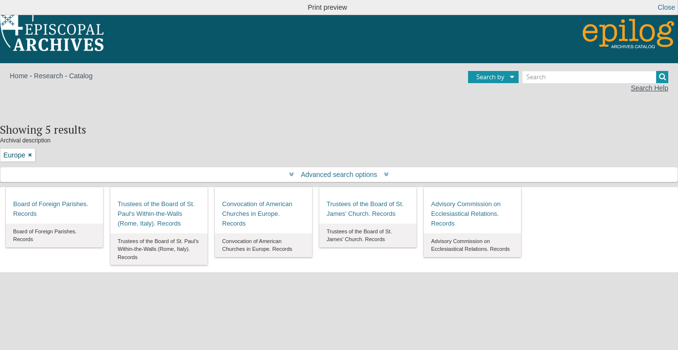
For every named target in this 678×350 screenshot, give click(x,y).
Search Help (649, 88)
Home (19, 76)
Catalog (80, 76)
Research (48, 76)
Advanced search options (339, 174)
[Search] (595, 77)
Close (666, 7)
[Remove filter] (30, 155)
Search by (490, 76)
